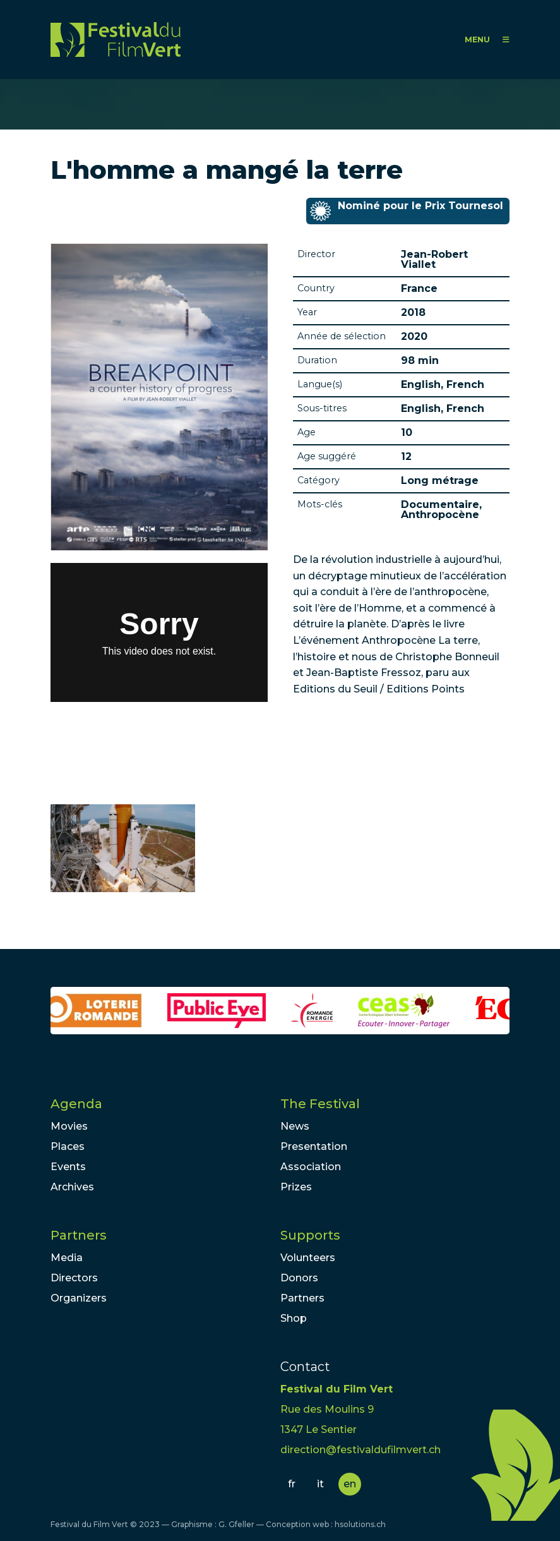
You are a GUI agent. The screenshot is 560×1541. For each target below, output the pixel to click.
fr (291, 1484)
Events (68, 1167)
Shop (293, 1318)
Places (68, 1146)
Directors (74, 1278)
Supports (310, 1235)
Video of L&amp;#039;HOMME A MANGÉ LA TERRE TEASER (159, 632)
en (349, 1484)
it (320, 1484)
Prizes (296, 1187)
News (294, 1126)
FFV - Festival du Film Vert (115, 39)
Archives (72, 1187)
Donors (299, 1278)
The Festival (320, 1103)
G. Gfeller (236, 1524)
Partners (79, 1235)
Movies (69, 1126)
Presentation (313, 1146)
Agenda (76, 1103)
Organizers (79, 1298)
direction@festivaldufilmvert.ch (360, 1450)
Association (310, 1167)
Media (67, 1258)
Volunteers (307, 1258)
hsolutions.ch (360, 1524)
